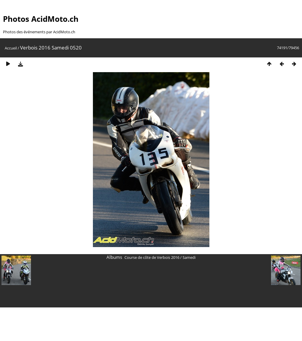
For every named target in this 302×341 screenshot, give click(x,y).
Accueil (11, 48)
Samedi (189, 257)
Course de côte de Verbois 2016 (151, 257)
